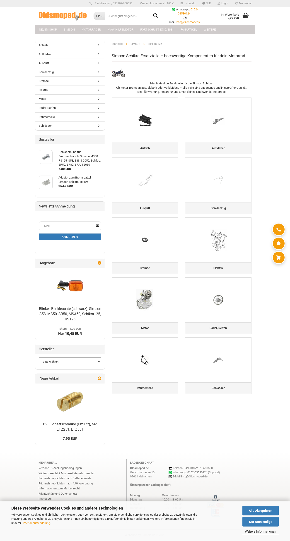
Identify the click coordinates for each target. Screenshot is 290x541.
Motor (42, 98)
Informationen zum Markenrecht (59, 488)
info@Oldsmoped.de (194, 476)
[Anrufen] (279, 229)
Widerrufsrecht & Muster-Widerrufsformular (66, 473)
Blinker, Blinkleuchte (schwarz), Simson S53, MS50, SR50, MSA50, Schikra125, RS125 (70, 314)
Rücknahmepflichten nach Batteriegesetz (65, 478)
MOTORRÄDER (91, 29)
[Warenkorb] (279, 257)
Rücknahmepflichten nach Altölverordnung (66, 483)
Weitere (210, 29)
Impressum (46, 498)
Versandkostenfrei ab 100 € (156, 3)
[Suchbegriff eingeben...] (99, 16)
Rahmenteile (47, 117)
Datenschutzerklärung (36, 523)
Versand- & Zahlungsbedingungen (60, 468)
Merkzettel (243, 3)
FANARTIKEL (189, 29)
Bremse (44, 81)
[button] (206, 3)
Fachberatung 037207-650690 (113, 3)
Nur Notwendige (260, 522)
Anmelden (70, 236)
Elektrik (43, 90)
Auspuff (44, 63)
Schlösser (45, 125)
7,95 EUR (70, 438)
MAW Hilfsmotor (120, 29)
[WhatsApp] (279, 243)
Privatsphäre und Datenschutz (58, 493)
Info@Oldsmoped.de (189, 22)
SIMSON (69, 29)
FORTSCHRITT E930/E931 (157, 29)
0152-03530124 (197, 472)
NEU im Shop (48, 29)
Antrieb (43, 45)
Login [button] (223, 3)
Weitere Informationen (260, 531)
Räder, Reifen (47, 108)
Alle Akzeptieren (261, 510)
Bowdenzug (46, 72)
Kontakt (190, 3)
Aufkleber (45, 54)
